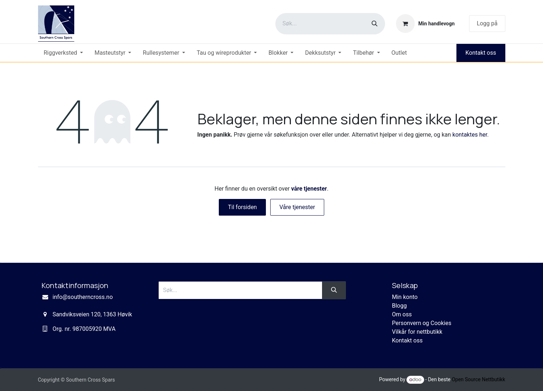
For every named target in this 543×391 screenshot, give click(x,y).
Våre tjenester (297, 207)
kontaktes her (469, 134)
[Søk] (374, 23)
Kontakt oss (480, 52)
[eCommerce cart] (425, 23)
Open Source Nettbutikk (478, 379)
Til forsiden (242, 207)
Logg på (487, 23)
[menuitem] (63, 53)
